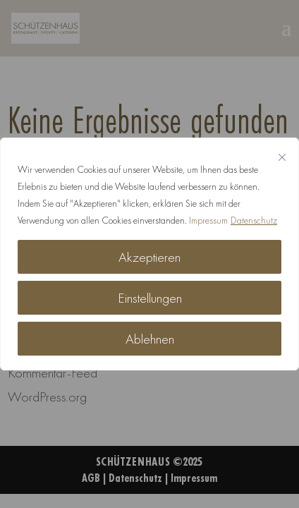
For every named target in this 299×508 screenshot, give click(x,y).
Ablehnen (150, 338)
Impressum (208, 220)
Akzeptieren (149, 257)
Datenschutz (254, 220)
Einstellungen (150, 298)
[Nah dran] (282, 157)
